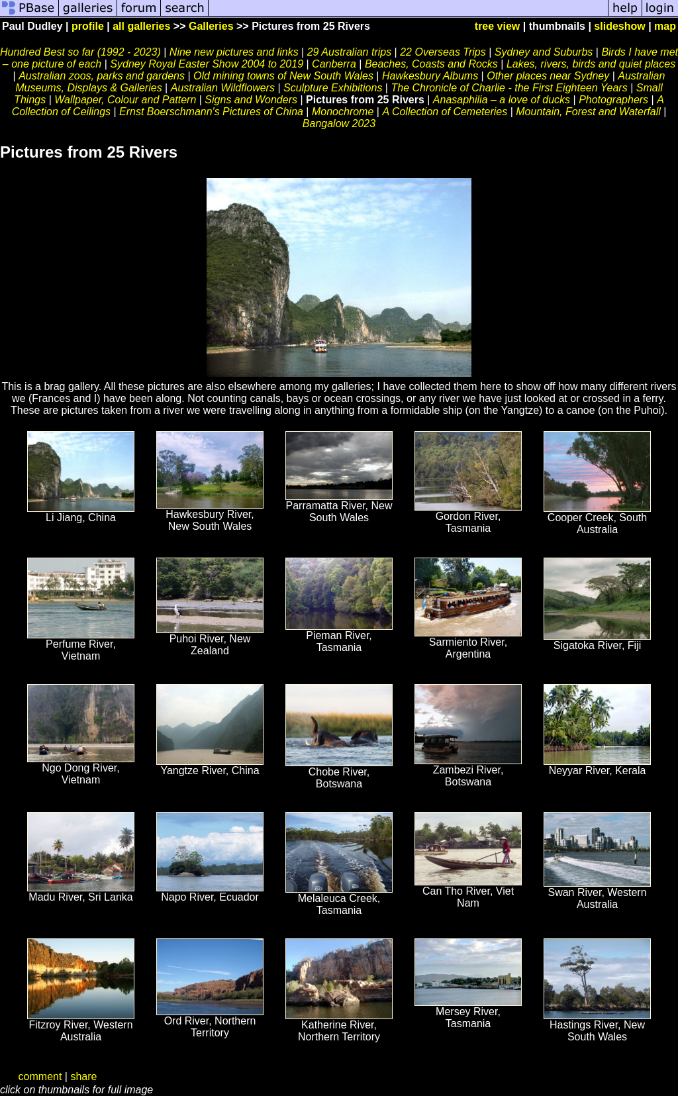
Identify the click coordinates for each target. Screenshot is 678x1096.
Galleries (211, 26)
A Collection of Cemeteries (444, 111)
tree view (497, 26)
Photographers (613, 99)
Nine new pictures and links (235, 52)
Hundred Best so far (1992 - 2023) (80, 52)
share (83, 1076)
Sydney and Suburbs (544, 52)
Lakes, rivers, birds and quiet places (591, 64)
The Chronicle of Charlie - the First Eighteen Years (509, 87)
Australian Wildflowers (223, 87)
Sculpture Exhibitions (332, 87)
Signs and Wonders (251, 99)
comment (40, 1076)
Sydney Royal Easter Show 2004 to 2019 (206, 64)
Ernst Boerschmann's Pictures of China (211, 111)
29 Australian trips (349, 52)
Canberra (335, 64)
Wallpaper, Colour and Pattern (125, 99)
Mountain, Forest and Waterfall (588, 111)
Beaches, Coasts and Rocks (431, 64)
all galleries (141, 26)
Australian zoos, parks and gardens (102, 75)
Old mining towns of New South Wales (283, 75)
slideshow (619, 26)
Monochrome (342, 111)
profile (88, 26)
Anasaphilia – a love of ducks (501, 99)
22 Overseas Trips (443, 52)
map (665, 26)
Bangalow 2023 (339, 123)
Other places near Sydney (548, 75)
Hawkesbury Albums (430, 75)
